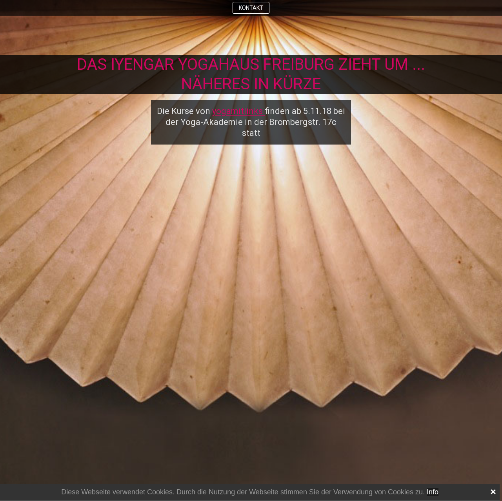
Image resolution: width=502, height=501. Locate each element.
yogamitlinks (238, 111)
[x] (493, 491)
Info (432, 492)
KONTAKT (251, 8)
